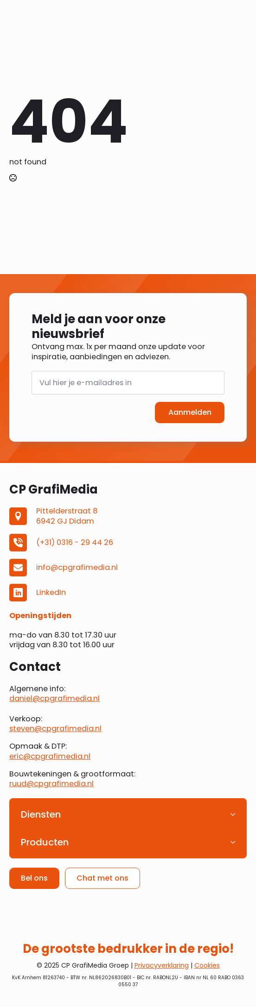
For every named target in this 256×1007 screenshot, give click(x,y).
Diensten (41, 814)
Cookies (207, 965)
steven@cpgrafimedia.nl (55, 728)
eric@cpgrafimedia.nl (49, 756)
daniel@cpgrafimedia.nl (54, 698)
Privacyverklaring (161, 965)
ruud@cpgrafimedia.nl (51, 783)
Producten (45, 842)
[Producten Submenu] (235, 842)
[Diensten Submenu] (235, 814)
